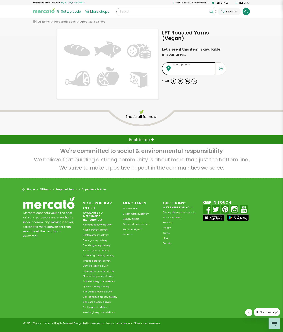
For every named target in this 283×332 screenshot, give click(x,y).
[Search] (166, 11)
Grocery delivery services (136, 224)
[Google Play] (238, 217)
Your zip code (181, 64)
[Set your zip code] (68, 11)
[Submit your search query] (211, 11)
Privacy (167, 227)
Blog (165, 238)
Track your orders (172, 217)
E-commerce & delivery (136, 213)
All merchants (130, 208)
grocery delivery (97, 224)
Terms (166, 233)
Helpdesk (168, 222)
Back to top (141, 139)
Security (167, 243)
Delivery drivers (131, 218)
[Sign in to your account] (229, 11)
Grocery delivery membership (179, 212)
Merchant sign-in (132, 229)
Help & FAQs (220, 2)
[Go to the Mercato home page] (44, 10)
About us (128, 234)
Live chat (243, 2)
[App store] (213, 217)
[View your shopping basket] (246, 11)
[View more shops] (97, 11)
